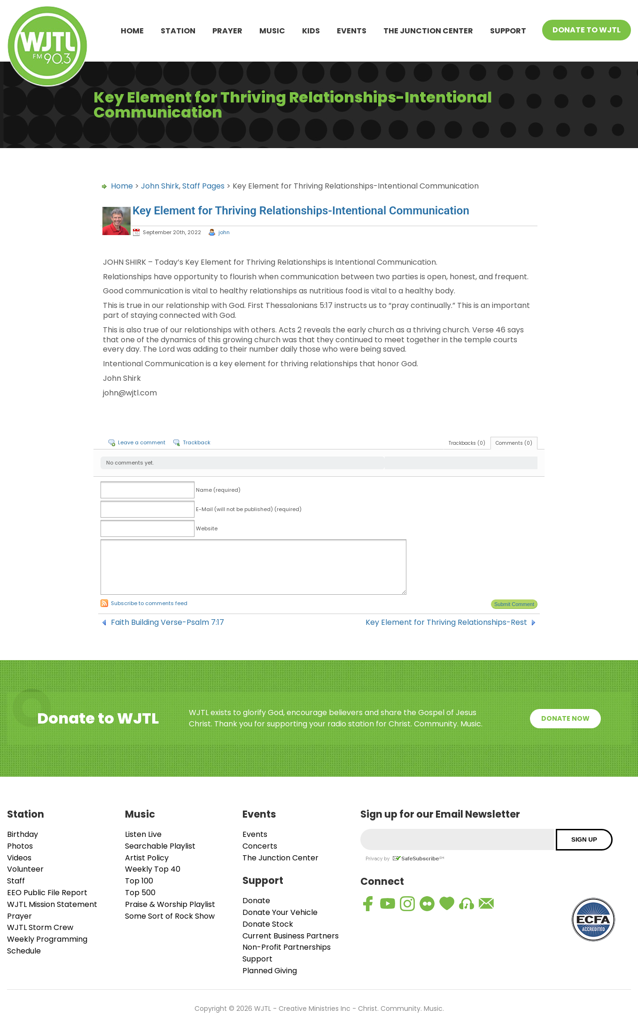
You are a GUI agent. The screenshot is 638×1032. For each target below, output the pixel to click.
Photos (20, 846)
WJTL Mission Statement (52, 904)
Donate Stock (267, 924)
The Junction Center (428, 30)
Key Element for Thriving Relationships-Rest (446, 622)
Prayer (227, 30)
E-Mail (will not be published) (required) (249, 509)
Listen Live (143, 834)
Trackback (196, 442)
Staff (16, 880)
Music (272, 30)
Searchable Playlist (160, 846)
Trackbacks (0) (467, 443)
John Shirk (160, 186)
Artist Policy (147, 857)
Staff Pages (203, 186)
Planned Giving (269, 970)
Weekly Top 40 (152, 869)
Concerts (259, 846)
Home (132, 30)
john (224, 232)
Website (207, 528)
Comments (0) (514, 443)
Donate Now (565, 718)
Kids (311, 30)
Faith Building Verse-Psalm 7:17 (167, 622)
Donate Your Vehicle (280, 912)
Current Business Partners (290, 935)
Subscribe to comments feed (149, 603)
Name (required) (218, 490)
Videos (19, 857)
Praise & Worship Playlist (170, 904)
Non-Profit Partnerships (286, 947)
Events (351, 30)
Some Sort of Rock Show (170, 916)
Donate (256, 900)
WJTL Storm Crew (40, 927)
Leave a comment (141, 442)
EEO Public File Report (47, 892)
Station (178, 30)
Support (508, 30)
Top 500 (140, 892)
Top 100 (139, 880)
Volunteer (25, 869)
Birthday (22, 834)
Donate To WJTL (586, 29)
